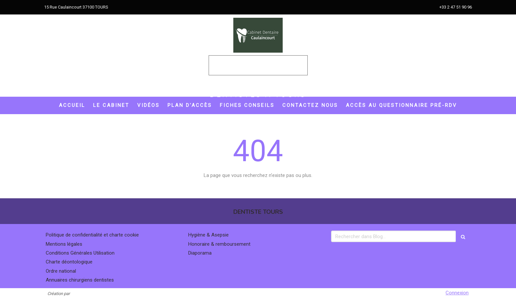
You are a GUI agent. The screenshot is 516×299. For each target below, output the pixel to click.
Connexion (457, 293)
